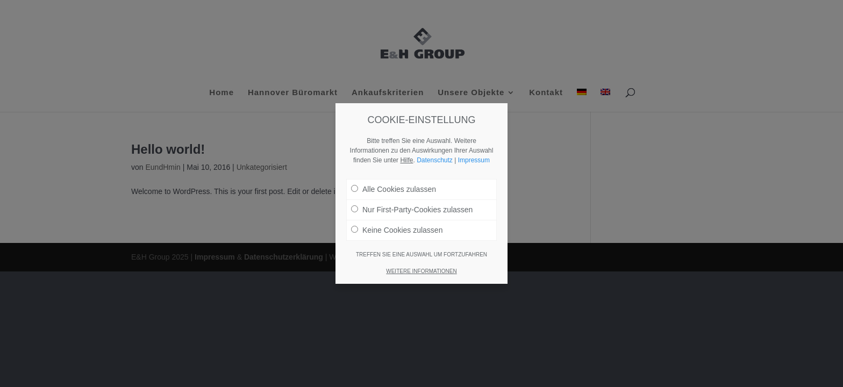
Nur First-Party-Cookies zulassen (412, 209)
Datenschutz (435, 160)
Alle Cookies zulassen (393, 189)
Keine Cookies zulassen (396, 230)
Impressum (474, 160)
